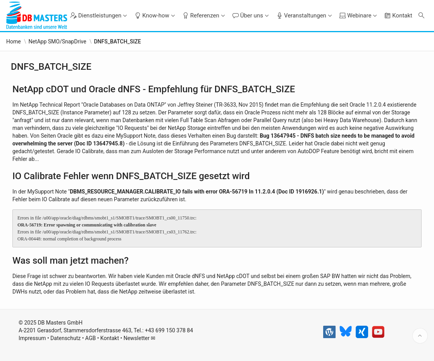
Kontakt (109, 338)
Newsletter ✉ (140, 338)
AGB (90, 338)
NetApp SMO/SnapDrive (57, 41)
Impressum (32, 338)
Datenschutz (65, 338)
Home (13, 41)
